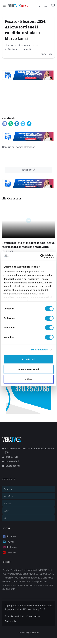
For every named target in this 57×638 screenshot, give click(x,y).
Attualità (27, 49)
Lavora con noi (11, 466)
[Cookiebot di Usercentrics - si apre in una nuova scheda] (41, 256)
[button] (47, 6)
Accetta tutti (28, 359)
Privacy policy (33, 616)
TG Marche (13, 49)
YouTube (9, 552)
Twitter (8, 541)
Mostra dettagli (39, 349)
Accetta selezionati (28, 369)
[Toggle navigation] (4, 5)
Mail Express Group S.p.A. (33, 609)
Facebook (9, 536)
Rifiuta (28, 379)
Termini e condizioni (14, 616)
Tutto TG (28, 169)
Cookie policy (11, 621)
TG (37, 45)
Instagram (9, 547)
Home (9, 45)
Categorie (24, 45)
